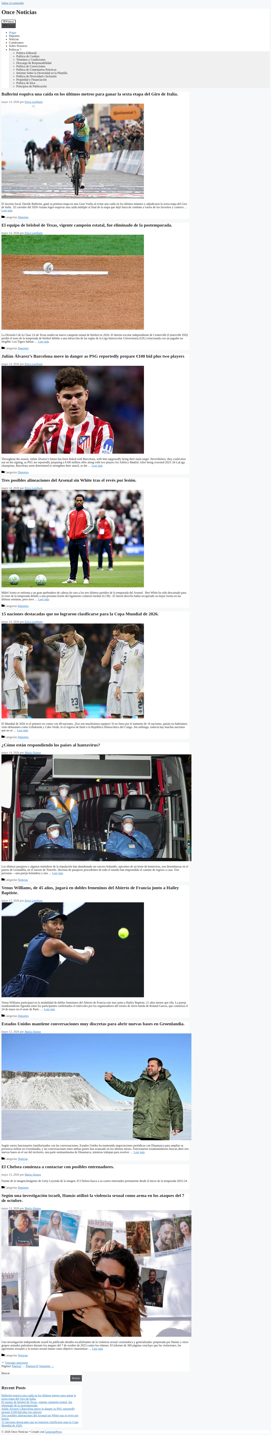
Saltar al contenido (12, 3)
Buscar (5, 1373)
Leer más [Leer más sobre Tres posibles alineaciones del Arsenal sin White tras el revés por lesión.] (43, 599)
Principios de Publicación (31, 86)
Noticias (14, 39)
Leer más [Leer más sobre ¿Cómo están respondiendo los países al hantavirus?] (57, 873)
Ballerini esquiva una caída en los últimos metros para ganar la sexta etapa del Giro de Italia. (89, 94)
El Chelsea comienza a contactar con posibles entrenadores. (57, 1166)
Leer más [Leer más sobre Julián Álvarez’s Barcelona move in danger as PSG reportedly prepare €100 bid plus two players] (97, 465)
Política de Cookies (27, 56)
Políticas (15, 49)
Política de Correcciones (30, 66)
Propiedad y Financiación (31, 79)
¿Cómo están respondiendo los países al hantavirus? (50, 745)
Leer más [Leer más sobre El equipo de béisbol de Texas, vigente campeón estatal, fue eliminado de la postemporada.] (43, 341)
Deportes (14, 35)
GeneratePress (53, 1431)
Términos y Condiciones (30, 59)
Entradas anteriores (16, 1362)
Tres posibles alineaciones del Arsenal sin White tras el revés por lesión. (68, 480)
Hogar (12, 32)
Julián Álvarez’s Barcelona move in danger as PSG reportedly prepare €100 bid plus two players (92, 356)
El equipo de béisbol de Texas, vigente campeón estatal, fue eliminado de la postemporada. (86, 225)
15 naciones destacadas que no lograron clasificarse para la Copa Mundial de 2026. (80, 613)
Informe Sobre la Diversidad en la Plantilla (41, 73)
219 (32, 1366)
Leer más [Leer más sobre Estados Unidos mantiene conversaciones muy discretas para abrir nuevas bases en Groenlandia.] (139, 1152)
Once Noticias (19, 12)
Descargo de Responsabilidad (33, 63)
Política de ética (25, 83)
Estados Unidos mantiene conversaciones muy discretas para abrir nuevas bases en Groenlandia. (93, 1023)
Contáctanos (16, 42)
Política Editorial (26, 53)
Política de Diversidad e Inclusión (36, 76)
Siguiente (46, 1366)
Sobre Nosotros (18, 45)
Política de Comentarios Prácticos (36, 69)
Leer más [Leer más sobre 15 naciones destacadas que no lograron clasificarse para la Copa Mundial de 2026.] (22, 730)
